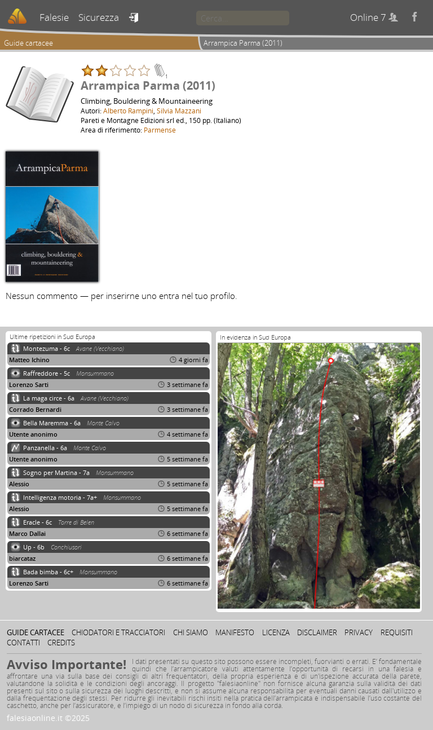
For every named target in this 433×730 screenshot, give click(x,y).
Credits (61, 642)
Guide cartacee (28, 43)
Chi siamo (190, 632)
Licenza (276, 632)
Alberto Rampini (128, 110)
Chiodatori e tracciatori (118, 632)
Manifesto (234, 632)
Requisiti (397, 632)
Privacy (358, 632)
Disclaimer (317, 632)
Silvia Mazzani (179, 110)
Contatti (23, 642)
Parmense (160, 129)
